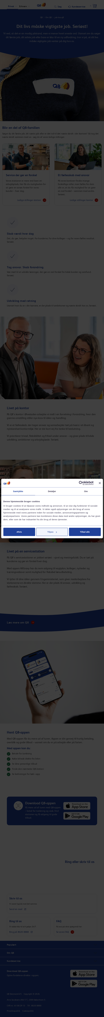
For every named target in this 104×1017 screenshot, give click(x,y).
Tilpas (52, 532)
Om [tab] (86, 491)
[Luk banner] (100, 483)
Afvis (19, 532)
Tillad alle (85, 532)
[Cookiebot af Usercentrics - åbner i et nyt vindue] (80, 483)
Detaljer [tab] (52, 491)
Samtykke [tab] (18, 491)
